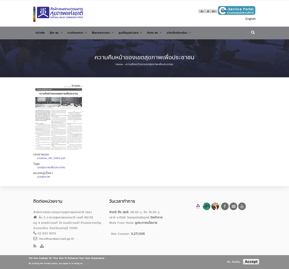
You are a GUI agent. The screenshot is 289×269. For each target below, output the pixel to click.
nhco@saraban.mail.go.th (53, 239)
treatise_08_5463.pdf (51, 156)
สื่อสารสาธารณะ (112, 32)
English (251, 19)
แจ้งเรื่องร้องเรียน (198, 32)
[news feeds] (35, 246)
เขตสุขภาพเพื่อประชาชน (51, 165)
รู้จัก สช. (59, 32)
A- (202, 11)
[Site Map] (42, 246)
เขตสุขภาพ (43, 174)
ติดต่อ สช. (170, 32)
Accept (251, 262)
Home (119, 62)
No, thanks (233, 261)
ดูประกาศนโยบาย (146, 223)
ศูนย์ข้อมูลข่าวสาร (143, 32)
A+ (214, 11)
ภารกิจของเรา (82, 32)
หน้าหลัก (41, 32)
